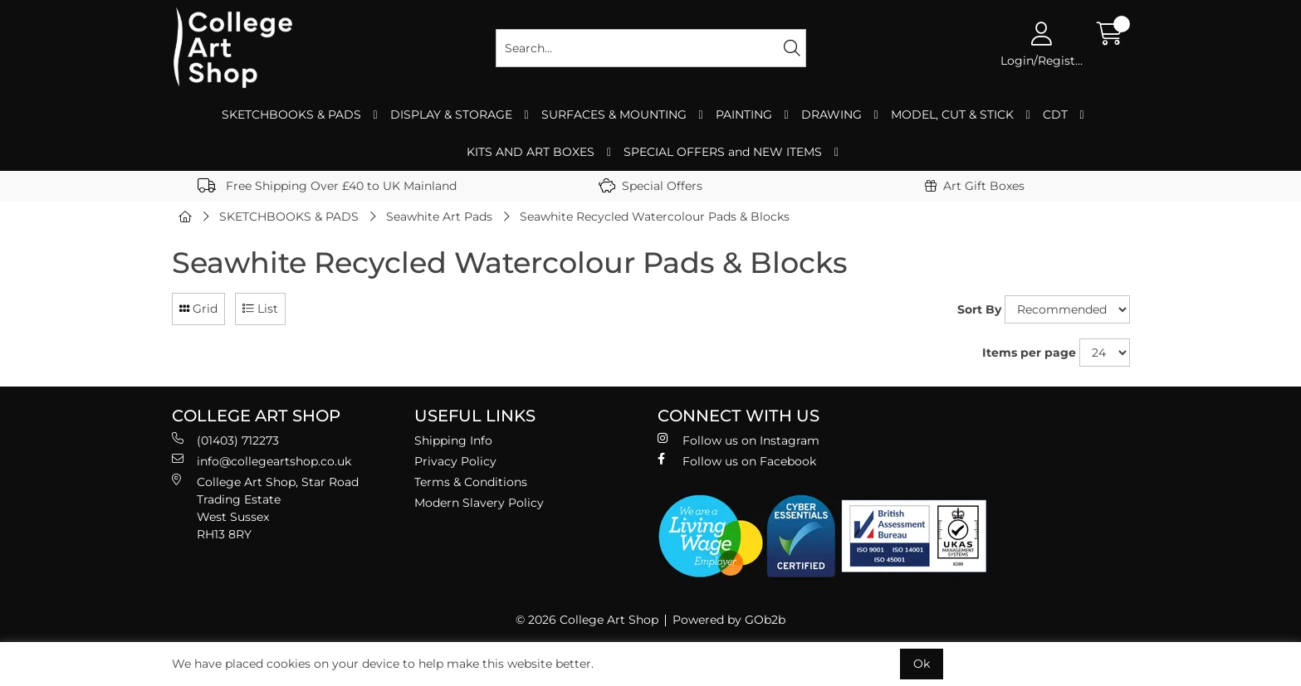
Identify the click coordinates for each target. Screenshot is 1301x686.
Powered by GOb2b (729, 619)
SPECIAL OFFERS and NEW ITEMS (723, 151)
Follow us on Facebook (737, 461)
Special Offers (650, 185)
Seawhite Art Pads (439, 216)
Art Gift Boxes (975, 185)
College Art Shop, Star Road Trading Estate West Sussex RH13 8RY (265, 508)
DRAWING (831, 114)
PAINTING (744, 114)
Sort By (979, 309)
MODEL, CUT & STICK (952, 114)
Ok (921, 663)
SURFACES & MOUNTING (614, 114)
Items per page (1029, 352)
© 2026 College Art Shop (587, 619)
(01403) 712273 (225, 440)
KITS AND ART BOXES (530, 151)
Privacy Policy (455, 461)
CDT (1055, 114)
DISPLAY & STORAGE (451, 114)
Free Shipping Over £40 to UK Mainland (327, 185)
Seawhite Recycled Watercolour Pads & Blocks (655, 216)
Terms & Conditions (470, 481)
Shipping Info (453, 440)
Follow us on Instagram (738, 440)
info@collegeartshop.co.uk (261, 461)
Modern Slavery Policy (479, 502)
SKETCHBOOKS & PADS (291, 114)
